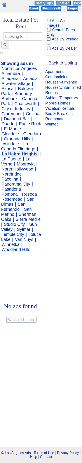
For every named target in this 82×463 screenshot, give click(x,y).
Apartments (55, 72)
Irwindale (10, 143)
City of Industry (16, 108)
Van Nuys (24, 239)
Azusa (8, 88)
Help (33, 457)
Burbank (10, 98)
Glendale (10, 133)
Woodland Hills (16, 249)
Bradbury (23, 93)
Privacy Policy (68, 453)
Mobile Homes (57, 103)
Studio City (14, 224)
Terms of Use (43, 453)
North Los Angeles (19, 68)
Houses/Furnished (61, 82)
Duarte (8, 123)
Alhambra (11, 73)
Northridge (12, 174)
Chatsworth (25, 103)
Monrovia (26, 164)
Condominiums (58, 77)
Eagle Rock (30, 123)
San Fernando (13, 207)
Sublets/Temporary (61, 98)
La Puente (11, 159)
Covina (32, 113)
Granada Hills (17, 138)
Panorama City (16, 184)
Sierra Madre (28, 219)
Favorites (52, 8)
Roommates (55, 119)
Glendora (32, 133)
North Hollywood (17, 169)
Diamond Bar (16, 118)
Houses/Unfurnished (63, 87)
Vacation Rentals (60, 108)
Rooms (51, 93)
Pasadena (11, 189)
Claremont (11, 113)
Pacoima (10, 179)
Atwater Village (16, 83)
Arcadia (30, 78)
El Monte (12, 128)
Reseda (29, 194)
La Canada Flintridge (18, 146)
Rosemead (12, 199)
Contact (46, 457)
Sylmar (24, 229)
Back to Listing (63, 63)
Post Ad (64, 3)
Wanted (52, 124)
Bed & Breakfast (59, 113)
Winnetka (10, 244)
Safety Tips (44, 3)
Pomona (10, 194)
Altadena (10, 78)
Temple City (13, 234)
